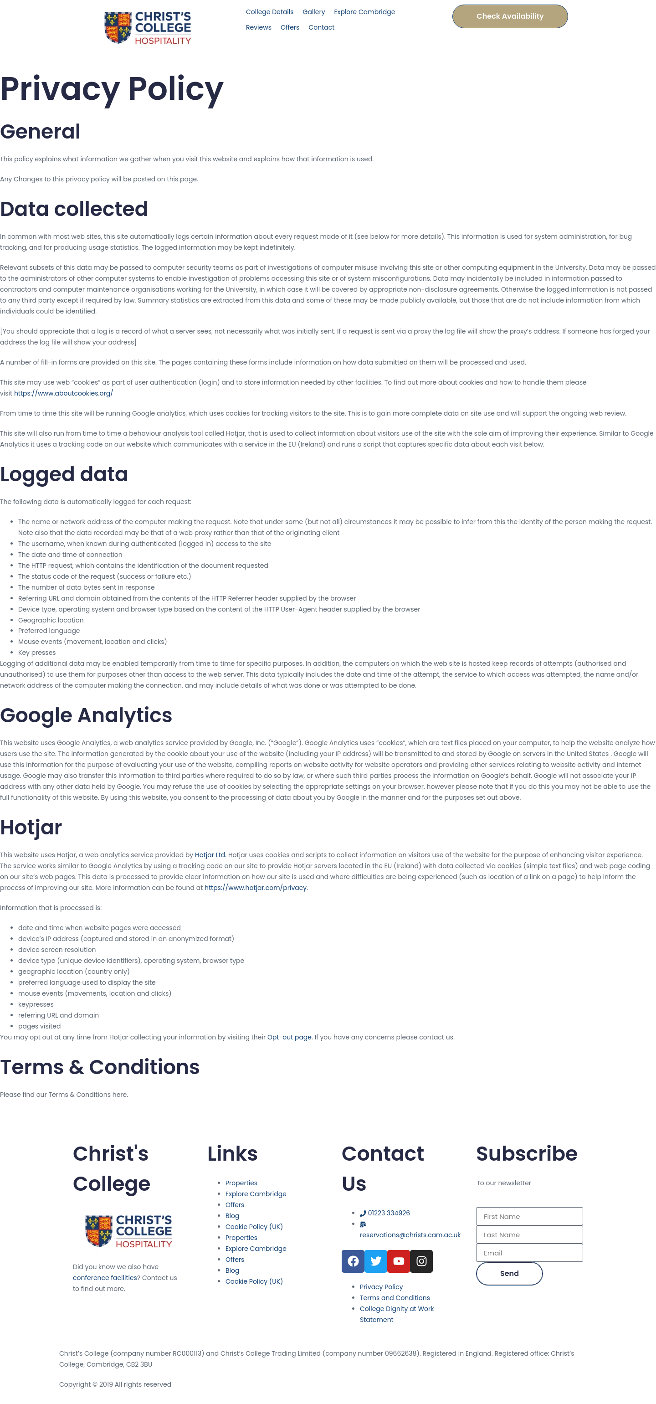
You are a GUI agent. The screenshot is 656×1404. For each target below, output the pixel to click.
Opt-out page (289, 1037)
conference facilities (105, 1277)
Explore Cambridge (256, 1193)
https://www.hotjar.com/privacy (256, 887)
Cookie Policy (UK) (254, 1226)
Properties (241, 1183)
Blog (232, 1215)
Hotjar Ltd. (210, 854)
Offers (235, 1204)
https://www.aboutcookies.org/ (63, 393)
